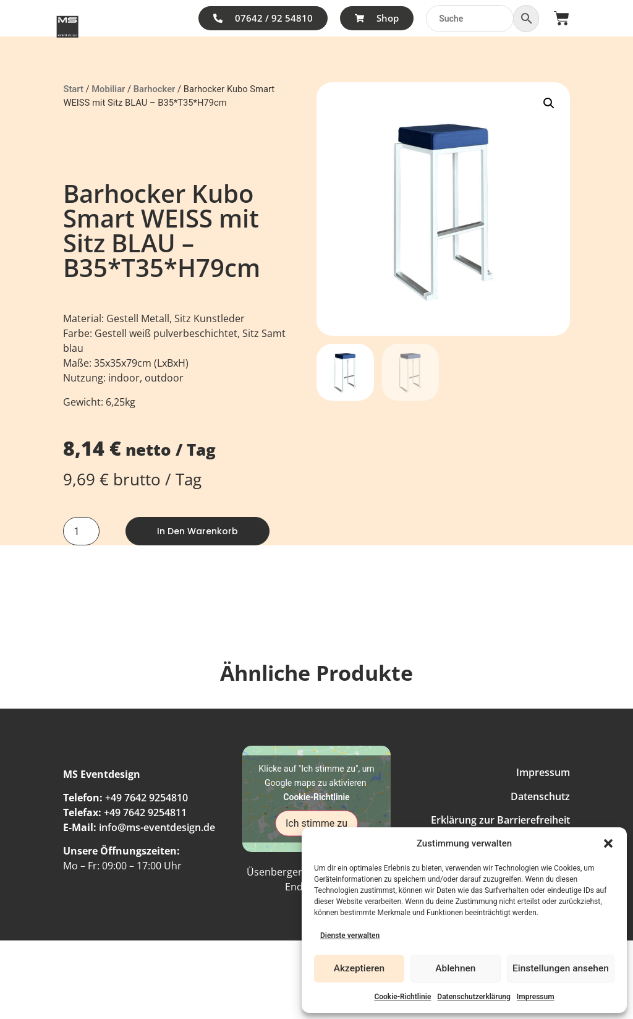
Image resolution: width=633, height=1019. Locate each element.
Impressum (535, 996)
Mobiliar (108, 89)
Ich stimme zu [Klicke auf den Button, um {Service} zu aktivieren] (316, 823)
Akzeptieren (359, 968)
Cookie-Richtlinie (402, 996)
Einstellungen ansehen (561, 968)
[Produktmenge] (81, 531)
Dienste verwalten (350, 935)
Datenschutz (540, 796)
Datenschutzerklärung (474, 996)
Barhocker (155, 89)
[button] (608, 843)
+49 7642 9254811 (145, 812)
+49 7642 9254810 (146, 797)
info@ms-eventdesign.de (157, 827)
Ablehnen (455, 968)
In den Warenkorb (197, 531)
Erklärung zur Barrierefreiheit (500, 820)
